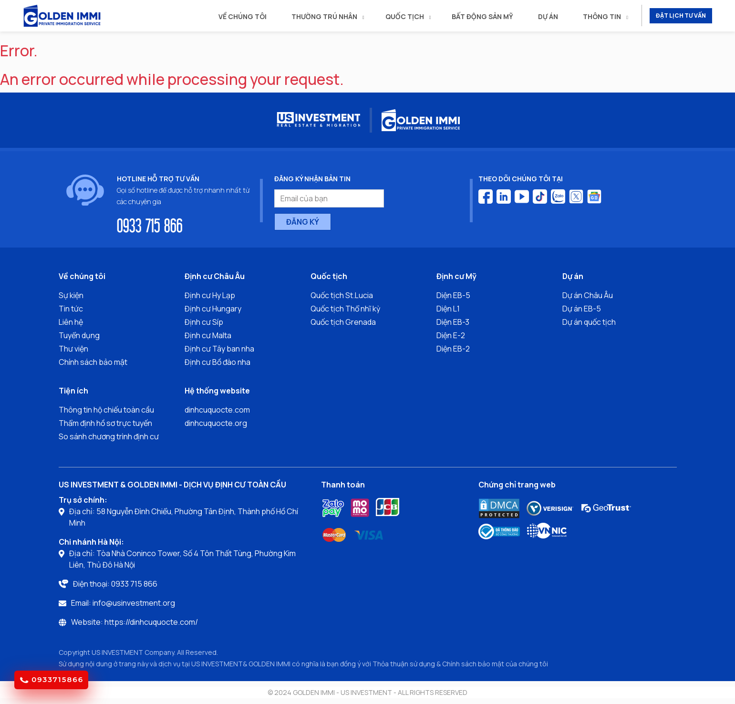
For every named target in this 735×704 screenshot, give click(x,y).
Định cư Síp (204, 322)
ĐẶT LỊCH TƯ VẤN (681, 15)
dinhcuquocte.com (217, 409)
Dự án (548, 16)
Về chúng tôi (242, 16)
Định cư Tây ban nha (219, 348)
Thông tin (602, 16)
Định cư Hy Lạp (210, 295)
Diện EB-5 (453, 295)
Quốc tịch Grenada (343, 322)
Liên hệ (71, 322)
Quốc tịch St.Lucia (342, 295)
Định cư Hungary (213, 308)
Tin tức (71, 308)
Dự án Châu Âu (587, 295)
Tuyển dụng (79, 335)
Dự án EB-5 (581, 308)
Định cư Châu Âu (215, 276)
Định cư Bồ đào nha (217, 362)
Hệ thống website (217, 390)
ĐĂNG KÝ (302, 222)
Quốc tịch (404, 16)
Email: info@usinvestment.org (123, 603)
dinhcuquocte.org (216, 423)
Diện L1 (448, 308)
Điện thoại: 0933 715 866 (115, 584)
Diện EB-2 (453, 348)
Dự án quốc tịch (589, 322)
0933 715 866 (150, 224)
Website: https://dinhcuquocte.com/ (134, 622)
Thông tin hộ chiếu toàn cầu (106, 409)
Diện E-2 (450, 335)
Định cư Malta (208, 335)
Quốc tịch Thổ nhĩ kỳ (345, 308)
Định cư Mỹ (456, 276)
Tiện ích (73, 390)
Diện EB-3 (452, 322)
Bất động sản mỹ (482, 16)
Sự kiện (71, 295)
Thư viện (73, 348)
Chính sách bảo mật (93, 362)
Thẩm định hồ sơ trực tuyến (105, 423)
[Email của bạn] (329, 198)
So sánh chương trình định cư (109, 436)
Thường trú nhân (324, 16)
